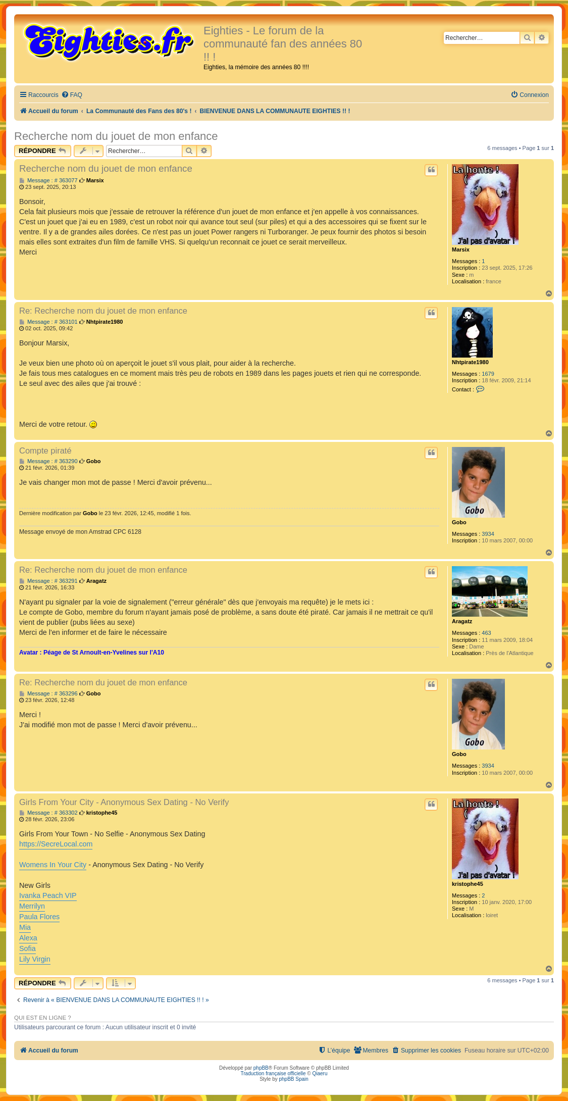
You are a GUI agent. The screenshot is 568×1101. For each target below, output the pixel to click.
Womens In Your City (52, 865)
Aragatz (462, 621)
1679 (488, 374)
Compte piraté (45, 450)
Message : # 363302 (48, 813)
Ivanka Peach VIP (48, 895)
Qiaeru (319, 1073)
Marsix (461, 249)
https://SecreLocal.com (55, 844)
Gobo (459, 522)
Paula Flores (39, 917)
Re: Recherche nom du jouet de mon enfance (103, 310)
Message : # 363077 (48, 180)
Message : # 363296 (48, 693)
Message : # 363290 (48, 461)
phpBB (261, 1068)
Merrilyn (32, 906)
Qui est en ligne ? (42, 1018)
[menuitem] (71, 95)
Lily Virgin (34, 959)
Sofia (27, 948)
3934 (488, 534)
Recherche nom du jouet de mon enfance (116, 136)
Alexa (28, 938)
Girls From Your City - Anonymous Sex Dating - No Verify (124, 802)
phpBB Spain (293, 1079)
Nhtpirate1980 (470, 362)
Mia (25, 927)
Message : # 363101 (48, 322)
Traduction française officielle (273, 1073)
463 (486, 633)
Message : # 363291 (48, 581)
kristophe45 (467, 884)
